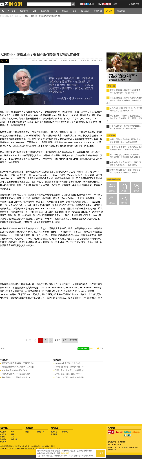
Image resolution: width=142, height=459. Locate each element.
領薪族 (112, 191)
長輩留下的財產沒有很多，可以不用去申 (18, 363)
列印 (101, 348)
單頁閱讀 (73, 340)
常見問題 (54, 434)
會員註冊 (132, 4)
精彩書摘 (3, 442)
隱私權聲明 (65, 453)
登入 (138, 4)
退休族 (112, 203)
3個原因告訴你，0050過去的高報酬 (16, 374)
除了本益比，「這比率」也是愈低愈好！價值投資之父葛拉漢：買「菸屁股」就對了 (124, 118)
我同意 (100, 453)
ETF (12, 432)
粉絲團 (114, 4)
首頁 (5, 11)
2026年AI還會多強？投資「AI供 (14, 370)
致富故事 (3, 434)
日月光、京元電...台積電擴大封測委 (69, 377)
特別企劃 (14, 439)
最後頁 (57, 340)
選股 (27, 432)
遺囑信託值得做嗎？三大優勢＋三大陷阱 (18, 367)
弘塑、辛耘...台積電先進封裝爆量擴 (69, 370)
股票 (12, 434)
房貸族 (124, 191)
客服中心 (65, 432)
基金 (12, 437)
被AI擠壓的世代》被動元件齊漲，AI (16, 377)
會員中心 (54, 432)
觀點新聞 (3, 432)
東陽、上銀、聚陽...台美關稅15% (68, 374)
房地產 (2, 437)
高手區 (124, 203)
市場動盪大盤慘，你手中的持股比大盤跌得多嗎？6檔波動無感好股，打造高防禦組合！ (124, 100)
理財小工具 (40, 432)
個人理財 (3, 439)
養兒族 (137, 191)
